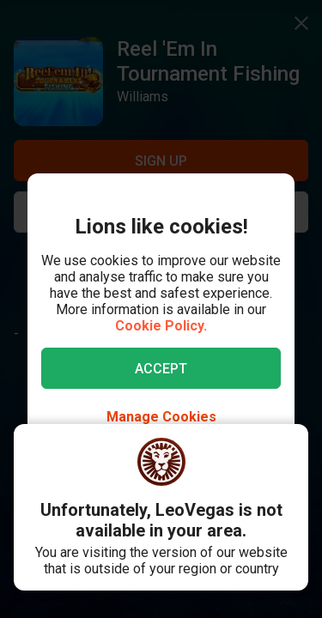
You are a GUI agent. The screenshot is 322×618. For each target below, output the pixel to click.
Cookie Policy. (161, 326)
